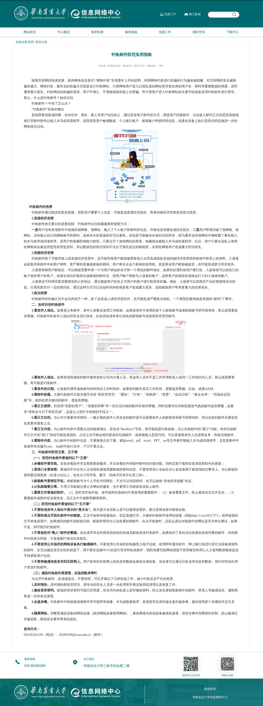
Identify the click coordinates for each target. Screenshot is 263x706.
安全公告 (41, 42)
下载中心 (232, 32)
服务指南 (131, 32)
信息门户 (170, 14)
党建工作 (165, 32)
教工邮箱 (195, 14)
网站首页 (30, 32)
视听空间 (199, 32)
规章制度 (97, 32)
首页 (31, 42)
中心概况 (63, 32)
